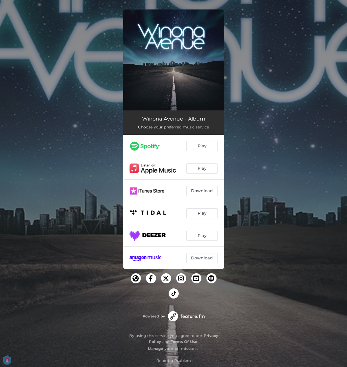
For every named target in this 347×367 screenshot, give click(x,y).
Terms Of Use (184, 341)
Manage (155, 348)
